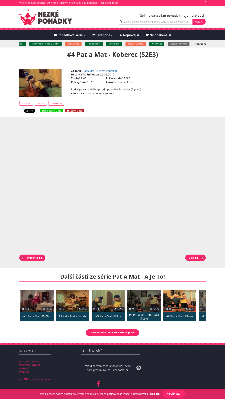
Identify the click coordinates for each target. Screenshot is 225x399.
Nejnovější (158, 44)
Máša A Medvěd (137, 44)
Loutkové (40, 103)
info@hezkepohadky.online (35, 379)
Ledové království (180, 44)
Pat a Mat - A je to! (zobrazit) (100, 70)
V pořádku (174, 393)
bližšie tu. (153, 393)
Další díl (193, 257)
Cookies (23, 368)
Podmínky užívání (29, 365)
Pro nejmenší (95, 44)
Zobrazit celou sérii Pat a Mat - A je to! (112, 332)
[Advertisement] (174, 89)
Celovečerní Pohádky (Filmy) (47, 44)
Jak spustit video (28, 361)
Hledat (199, 21)
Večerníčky (116, 44)
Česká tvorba (56, 103)
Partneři (24, 372)
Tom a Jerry (75, 44)
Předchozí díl (34, 257)
